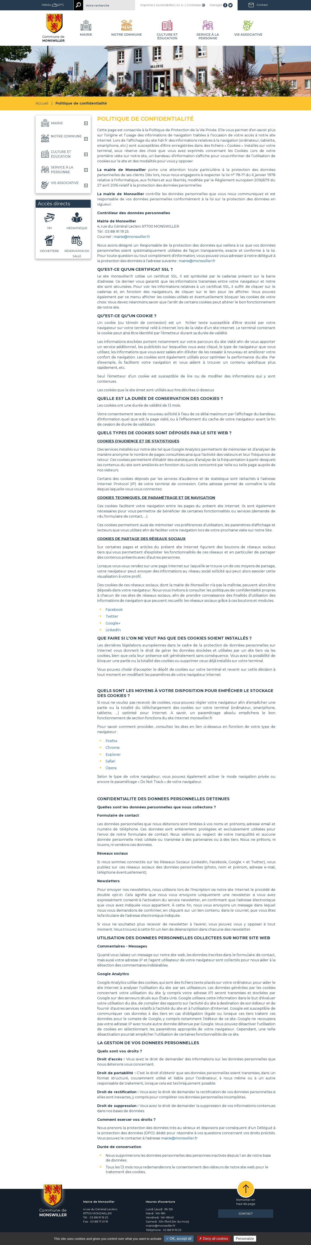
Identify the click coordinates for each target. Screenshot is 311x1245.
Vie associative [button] (248, 34)
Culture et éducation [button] (167, 36)
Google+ (113, 623)
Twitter (112, 616)
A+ (178, 5)
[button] (63, 123)
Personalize (245, 1238)
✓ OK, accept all (178, 1238)
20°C (58, 4)
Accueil (42, 103)
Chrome (113, 748)
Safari (110, 761)
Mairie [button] (86, 34)
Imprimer (147, 5)
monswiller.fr (201, 718)
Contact (262, 4)
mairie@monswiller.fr (132, 237)
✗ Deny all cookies (213, 1238)
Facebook (114, 610)
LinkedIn (113, 630)
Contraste (194, 5)
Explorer (113, 754)
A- (182, 5)
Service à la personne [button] (208, 36)
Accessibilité (165, 5)
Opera (111, 768)
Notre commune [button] (126, 34)
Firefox (111, 741)
